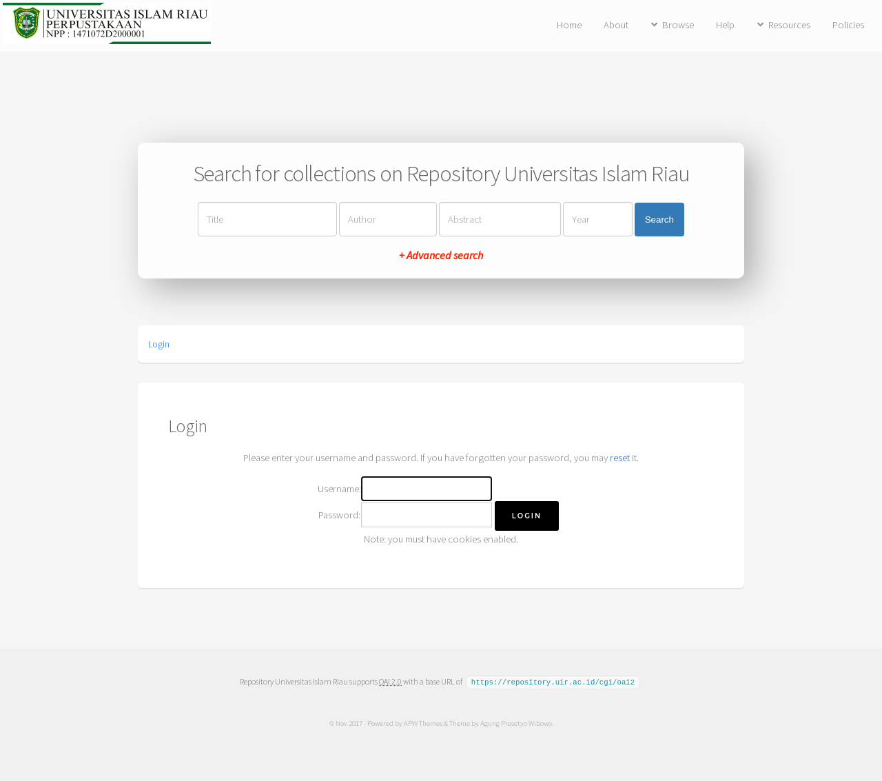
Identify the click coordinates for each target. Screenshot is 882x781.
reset (620, 458)
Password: (339, 515)
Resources (789, 25)
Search (659, 219)
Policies (848, 25)
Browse (678, 25)
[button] (527, 516)
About (616, 25)
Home (569, 25)
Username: (339, 489)
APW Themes (422, 722)
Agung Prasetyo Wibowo (515, 722)
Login (159, 344)
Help (725, 25)
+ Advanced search (441, 255)
